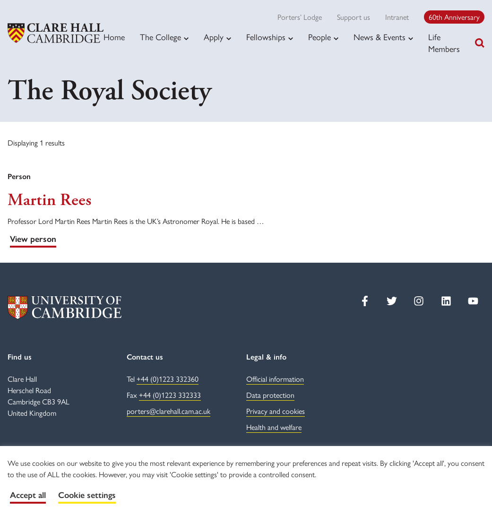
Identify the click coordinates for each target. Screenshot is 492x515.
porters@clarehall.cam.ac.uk (168, 410)
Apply (214, 37)
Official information (275, 378)
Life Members (444, 42)
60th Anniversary (454, 16)
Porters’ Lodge (299, 16)
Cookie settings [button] (87, 495)
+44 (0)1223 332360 (168, 378)
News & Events (380, 37)
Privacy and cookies (275, 410)
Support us (353, 16)
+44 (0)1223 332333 (170, 394)
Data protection (270, 394)
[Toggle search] (479, 43)
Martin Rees (49, 200)
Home (114, 37)
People (319, 37)
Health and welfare (274, 426)
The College (160, 37)
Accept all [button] (28, 495)
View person (33, 239)
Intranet (397, 16)
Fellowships (265, 37)
